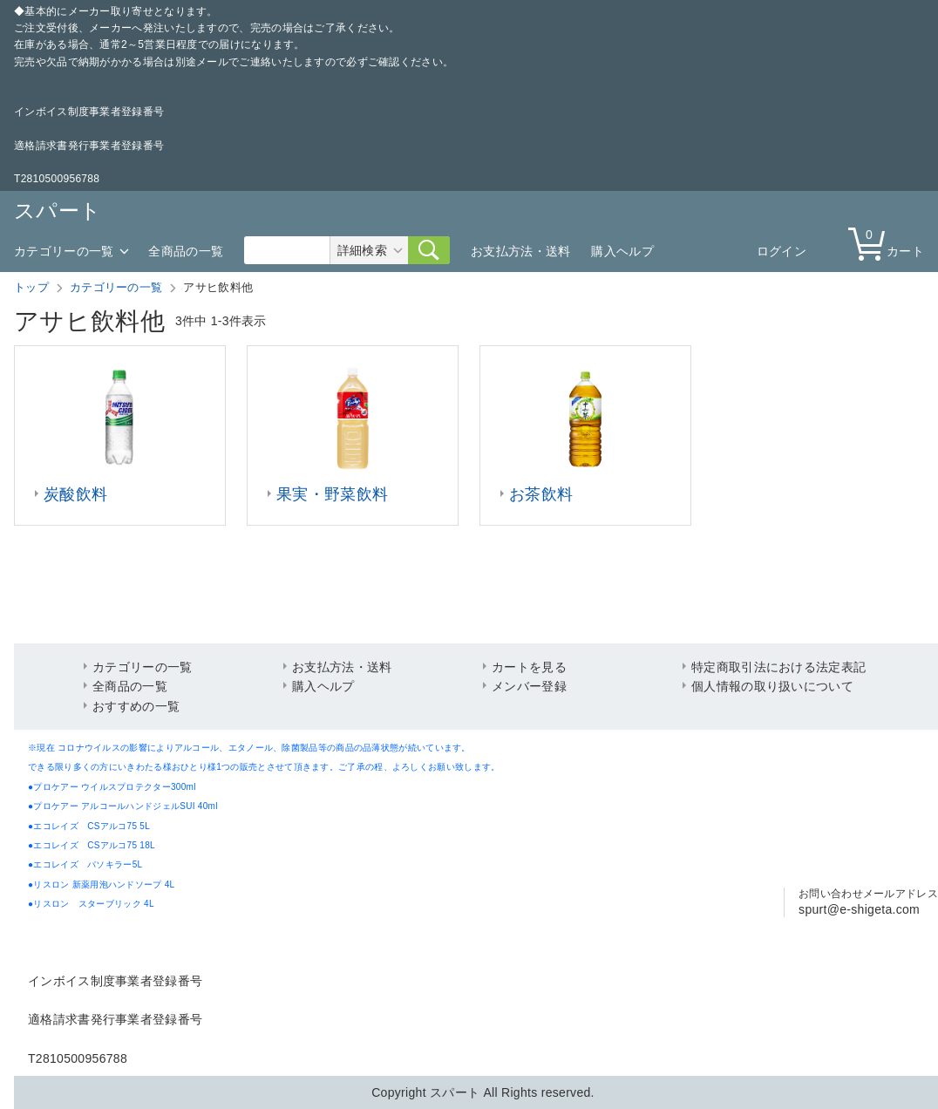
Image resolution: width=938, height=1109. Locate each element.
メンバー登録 (529, 686)
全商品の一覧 (185, 251)
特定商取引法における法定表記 (778, 667)
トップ (31, 287)
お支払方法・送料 (520, 251)
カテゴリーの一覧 (63, 251)
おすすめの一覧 (136, 706)
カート (890, 243)
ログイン (781, 251)
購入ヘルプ (622, 251)
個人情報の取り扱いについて (772, 686)
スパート (57, 210)
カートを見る (529, 667)
